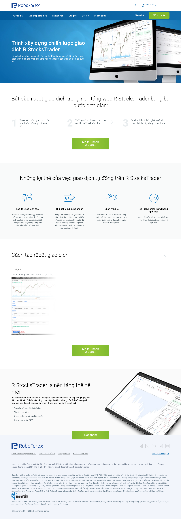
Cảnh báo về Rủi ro (47, 453)
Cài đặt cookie (64, 453)
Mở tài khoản (90, 143)
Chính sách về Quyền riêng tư (24, 453)
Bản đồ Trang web (80, 453)
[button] (26, 5)
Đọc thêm (90, 435)
